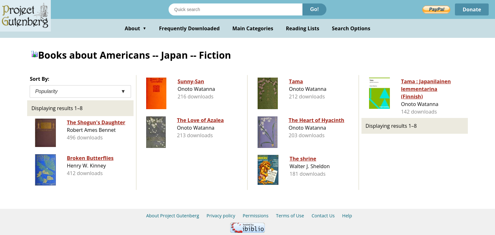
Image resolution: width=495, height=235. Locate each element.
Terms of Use (290, 216)
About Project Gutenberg (172, 216)
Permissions (256, 216)
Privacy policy (220, 216)
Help (347, 216)
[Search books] (235, 9)
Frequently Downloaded (189, 28)
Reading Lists (302, 28)
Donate (471, 9)
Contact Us (323, 216)
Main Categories (252, 28)
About (135, 28)
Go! (314, 9)
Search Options (351, 28)
